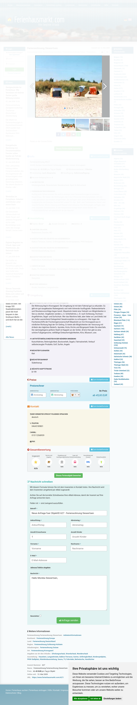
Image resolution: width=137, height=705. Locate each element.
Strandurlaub (71, 654)
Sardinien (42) (119, 337)
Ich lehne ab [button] (95, 699)
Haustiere (42, 657)
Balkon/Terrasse (66, 657)
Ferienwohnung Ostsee (49, 647)
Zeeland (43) (118, 384)
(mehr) (8, 326)
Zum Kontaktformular (99, 380)
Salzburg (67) (119, 334)
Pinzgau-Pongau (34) (121, 312)
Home (8, 690)
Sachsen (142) (119, 329)
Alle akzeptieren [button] (80, 699)
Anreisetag (34, 391)
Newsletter (35, 616)
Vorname (34, 544)
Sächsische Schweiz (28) (123, 357)
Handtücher (89, 659)
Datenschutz (11, 693)
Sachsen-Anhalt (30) (121, 331)
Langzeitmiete (53, 657)
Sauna (60, 659)
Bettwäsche (79, 659)
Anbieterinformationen (72, 635)
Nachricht (34, 573)
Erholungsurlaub (58, 654)
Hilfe (50, 690)
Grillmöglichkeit (85, 657)
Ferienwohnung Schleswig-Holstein (48, 644)
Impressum (65, 690)
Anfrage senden (68, 620)
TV (64, 659)
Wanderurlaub (82, 654)
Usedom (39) (118, 376)
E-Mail (33, 556)
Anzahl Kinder (76, 532)
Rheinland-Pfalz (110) (122, 320)
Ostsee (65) (118, 304)
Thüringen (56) (119, 362)
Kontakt (56, 690)
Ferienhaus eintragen (38, 690)
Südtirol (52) (118, 359)
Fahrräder (70, 659)
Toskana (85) (118, 374)
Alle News (10, 337)
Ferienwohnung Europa (46, 638)
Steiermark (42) (119, 354)
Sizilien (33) (118, 351)
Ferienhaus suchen (20, 690)
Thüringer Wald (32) (121, 365)
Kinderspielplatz (99, 657)
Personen (74, 391)
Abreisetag (54, 391)
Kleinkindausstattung (48, 659)
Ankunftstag (35, 520)
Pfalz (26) (117, 309)
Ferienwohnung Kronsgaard (42, 651)
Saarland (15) (119, 326)
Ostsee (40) (118, 307)
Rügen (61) (118, 323)
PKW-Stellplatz (33, 659)
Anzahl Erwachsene (38, 532)
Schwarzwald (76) (120, 348)
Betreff (33, 508)
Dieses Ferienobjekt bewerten (68, 475)
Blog (19, 693)
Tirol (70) (117, 368)
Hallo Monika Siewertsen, (68, 592)
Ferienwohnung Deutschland (44, 641)
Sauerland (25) (119, 340)
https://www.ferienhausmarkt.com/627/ (48, 677)
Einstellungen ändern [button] (112, 699)
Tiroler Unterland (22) (121, 371)
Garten (76, 657)
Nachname (76, 544)
